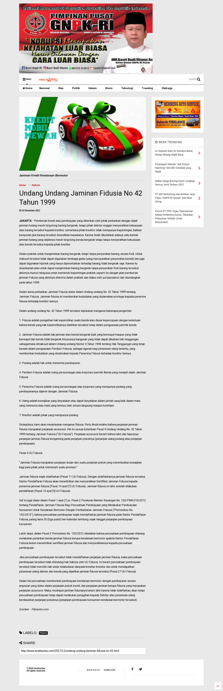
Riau (60, 88)
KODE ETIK (109, 670)
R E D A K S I (93, 670)
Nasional (44, 88)
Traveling (147, 88)
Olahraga (167, 88)
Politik (76, 88)
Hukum (93, 88)
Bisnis (109, 88)
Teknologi (127, 88)
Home (27, 88)
